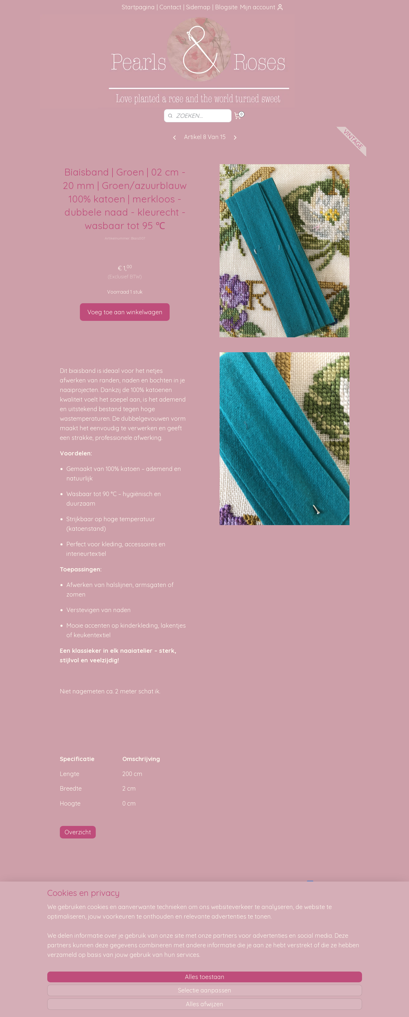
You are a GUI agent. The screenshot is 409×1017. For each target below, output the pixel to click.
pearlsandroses (325, 883)
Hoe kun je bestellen (135, 894)
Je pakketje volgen (134, 908)
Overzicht (78, 832)
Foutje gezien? (204, 894)
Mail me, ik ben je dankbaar (204, 908)
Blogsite (226, 7)
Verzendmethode (132, 901)
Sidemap (198, 7)
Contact (170, 7)
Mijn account (262, 7)
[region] (165, 975)
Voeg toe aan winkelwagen (124, 312)
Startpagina (138, 7)
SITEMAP (272, 901)
